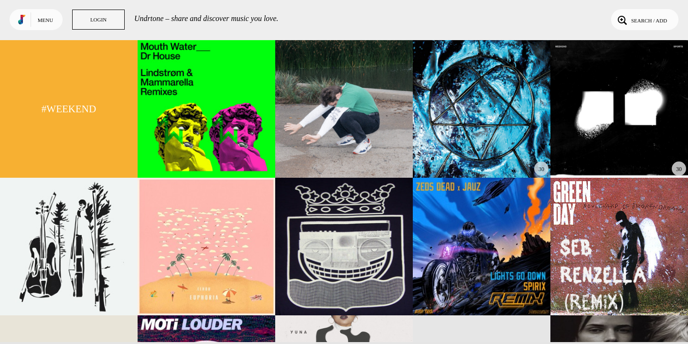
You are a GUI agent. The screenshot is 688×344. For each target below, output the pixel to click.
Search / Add (641, 19)
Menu (45, 20)
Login (98, 19)
